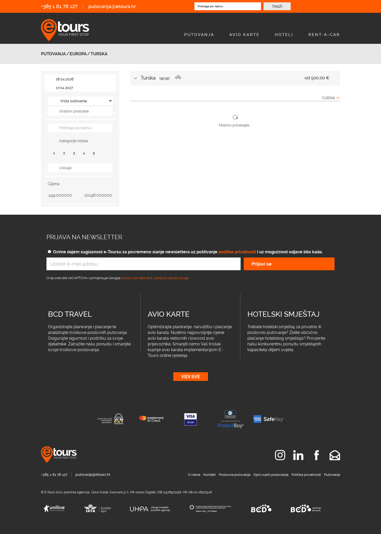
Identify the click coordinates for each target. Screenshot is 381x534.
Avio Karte (244, 34)
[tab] (80, 111)
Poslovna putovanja (234, 475)
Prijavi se (262, 264)
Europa (78, 53)
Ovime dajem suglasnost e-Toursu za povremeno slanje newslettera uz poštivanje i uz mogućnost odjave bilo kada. (188, 251)
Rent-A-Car (324, 34)
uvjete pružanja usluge (171, 278)
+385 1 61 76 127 (59, 6)
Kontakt (209, 475)
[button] (80, 111)
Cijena (328, 98)
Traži (277, 6)
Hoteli (284, 34)
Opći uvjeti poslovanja (270, 475)
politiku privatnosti (135, 278)
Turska (99, 53)
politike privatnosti (237, 251)
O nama (194, 475)
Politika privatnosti (306, 475)
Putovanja (199, 34)
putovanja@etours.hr (112, 6)
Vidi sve (190, 376)
